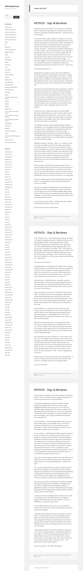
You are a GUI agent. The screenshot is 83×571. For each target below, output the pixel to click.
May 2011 (7, 219)
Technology (7, 126)
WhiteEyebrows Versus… (11, 142)
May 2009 (7, 280)
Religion (7, 104)
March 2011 (8, 224)
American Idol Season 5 (10, 29)
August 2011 (8, 212)
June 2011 (7, 217)
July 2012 (7, 189)
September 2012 (8, 187)
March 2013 (8, 177)
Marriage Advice (9, 85)
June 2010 (7, 247)
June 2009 (7, 277)
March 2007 (8, 345)
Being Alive (7, 47)
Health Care (8, 72)
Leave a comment (40, 218)
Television (7, 128)
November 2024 (8, 152)
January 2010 (8, 260)
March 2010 (8, 254)
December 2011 (8, 204)
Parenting (7, 92)
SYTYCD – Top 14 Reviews (50, 389)
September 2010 (8, 239)
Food (6, 67)
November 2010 (8, 234)
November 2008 (8, 295)
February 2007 (8, 347)
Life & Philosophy (9, 82)
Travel (6, 133)
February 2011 (8, 227)
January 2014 (8, 164)
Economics (7, 57)
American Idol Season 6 (10, 32)
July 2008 (7, 305)
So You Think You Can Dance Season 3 (62, 216)
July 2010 (7, 244)
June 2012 (7, 192)
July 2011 (7, 214)
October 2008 (8, 297)
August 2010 (8, 242)
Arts (6, 44)
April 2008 (7, 312)
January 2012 (8, 202)
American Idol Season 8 (10, 37)
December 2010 (8, 232)
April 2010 (7, 252)
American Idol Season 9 (10, 39)
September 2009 (8, 269)
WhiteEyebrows (12, 6)
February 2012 (8, 199)
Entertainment (8, 59)
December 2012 (8, 182)
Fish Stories (7, 64)
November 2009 (8, 265)
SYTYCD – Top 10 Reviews (50, 23)
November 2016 (8, 157)
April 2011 (7, 222)
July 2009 (7, 274)
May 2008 (7, 310)
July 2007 (7, 335)
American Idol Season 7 (10, 34)
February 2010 (8, 257)
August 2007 (8, 332)
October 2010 (8, 237)
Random (7, 101)
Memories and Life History (11, 87)
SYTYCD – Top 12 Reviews (50, 232)
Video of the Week (9, 140)
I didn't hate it (8, 80)
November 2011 (8, 207)
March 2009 (8, 285)
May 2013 (7, 174)
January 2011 (8, 229)
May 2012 (7, 194)
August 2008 (8, 302)
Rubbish (7, 106)
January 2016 (8, 159)
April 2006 (7, 355)
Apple (6, 42)
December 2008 (8, 292)
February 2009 (8, 287)
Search (6, 15)
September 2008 (8, 300)
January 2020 (8, 154)
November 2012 (8, 184)
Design (6, 54)
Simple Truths (8, 109)
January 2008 (8, 320)
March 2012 (8, 197)
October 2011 (8, 209)
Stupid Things (8, 123)
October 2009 (8, 267)
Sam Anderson (47, 216)
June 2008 (7, 307)
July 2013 (7, 172)
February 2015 (8, 162)
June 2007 (7, 337)
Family (6, 62)
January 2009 (8, 290)
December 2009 (8, 262)
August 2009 (8, 272)
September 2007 (8, 330)
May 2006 (7, 352)
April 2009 (7, 282)
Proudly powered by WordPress (41, 567)
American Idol (8, 27)
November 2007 (8, 325)
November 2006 (8, 350)
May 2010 (7, 249)
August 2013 (8, 169)
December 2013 (8, 167)
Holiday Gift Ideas (9, 74)
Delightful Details (9, 52)
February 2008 (8, 317)
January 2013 (8, 179)
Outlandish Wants (9, 90)
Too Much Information (10, 131)
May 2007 (7, 340)
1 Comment (38, 556)
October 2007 (8, 327)
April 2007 (7, 342)
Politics (6, 95)
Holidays (7, 77)
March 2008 (8, 315)
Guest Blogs (7, 69)
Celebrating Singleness (10, 49)
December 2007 (8, 322)
